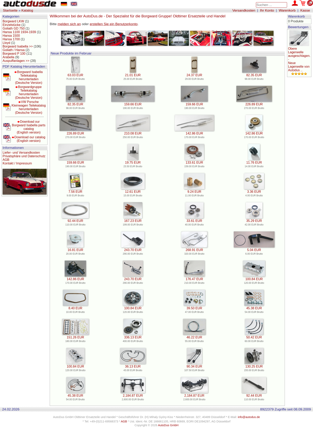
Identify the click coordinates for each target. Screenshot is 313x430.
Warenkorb (287, 10)
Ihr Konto (267, 10)
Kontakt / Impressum (17, 163)
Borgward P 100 (14, 53)
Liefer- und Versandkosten (21, 152)
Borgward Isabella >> (18, 46)
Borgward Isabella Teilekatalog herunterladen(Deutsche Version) (29, 77)
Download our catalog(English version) (29, 138)
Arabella (8, 57)
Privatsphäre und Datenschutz (24, 156)
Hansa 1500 (11, 35)
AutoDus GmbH (168, 425)
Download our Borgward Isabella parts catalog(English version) (28, 127)
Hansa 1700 (11, 39)
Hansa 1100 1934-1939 (19, 32)
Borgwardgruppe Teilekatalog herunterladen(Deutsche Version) (28, 92)
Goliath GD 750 (14, 28)
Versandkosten (243, 10)
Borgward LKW (13, 21)
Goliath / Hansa (14, 50)
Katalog (27, 10)
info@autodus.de (249, 417)
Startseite (10, 10)
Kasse (305, 10)
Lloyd (6, 42)
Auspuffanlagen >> (16, 60)
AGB (6, 159)
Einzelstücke (12, 25)
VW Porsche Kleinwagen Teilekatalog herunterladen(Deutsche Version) (29, 107)
